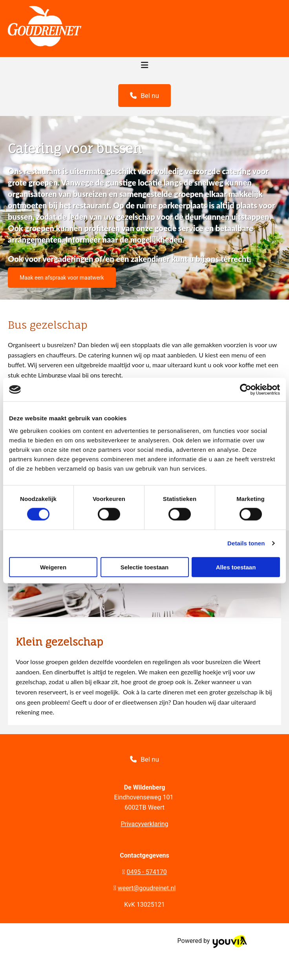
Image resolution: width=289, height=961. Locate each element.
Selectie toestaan (145, 566)
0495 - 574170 (146, 872)
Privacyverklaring (144, 824)
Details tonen (246, 543)
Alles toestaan (236, 566)
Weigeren (53, 566)
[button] (144, 95)
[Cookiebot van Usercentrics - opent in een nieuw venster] (245, 390)
